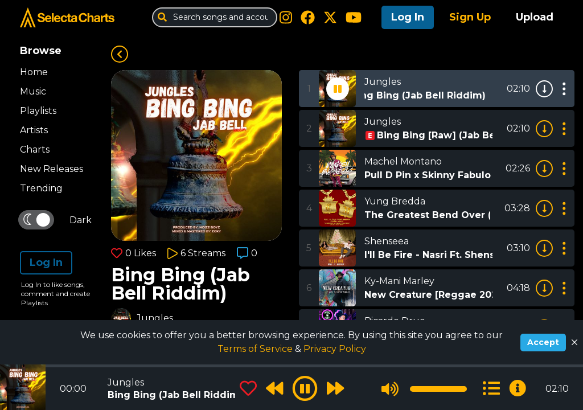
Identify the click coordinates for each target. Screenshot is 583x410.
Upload (534, 17)
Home (34, 72)
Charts (35, 149)
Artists (34, 130)
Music (33, 91)
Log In (407, 17)
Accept (543, 342)
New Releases (51, 168)
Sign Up (470, 17)
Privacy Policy (334, 348)
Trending (41, 188)
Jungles (155, 318)
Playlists (38, 110)
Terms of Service (256, 348)
